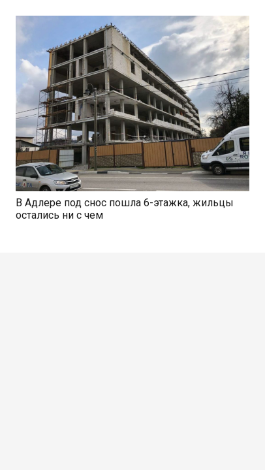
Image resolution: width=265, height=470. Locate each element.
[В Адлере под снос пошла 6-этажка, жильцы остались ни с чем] (132, 23)
